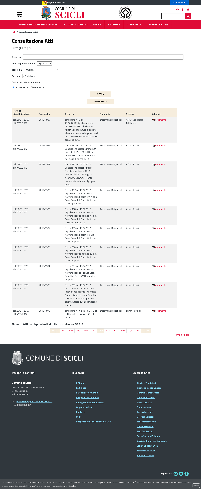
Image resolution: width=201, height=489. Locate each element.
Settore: (16, 76)
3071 (108, 330)
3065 (63, 330)
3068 (86, 330)
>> (148, 330)
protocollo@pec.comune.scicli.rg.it (34, 401)
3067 (78, 330)
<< (53, 330)
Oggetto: (16, 57)
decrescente (21, 87)
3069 (93, 330)
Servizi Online (180, 2)
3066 (71, 330)
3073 (123, 330)
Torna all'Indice (181, 334)
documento (160, 119)
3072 (115, 330)
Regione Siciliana (56, 2)
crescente (38, 87)
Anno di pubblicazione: (23, 63)
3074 (130, 330)
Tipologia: (17, 69)
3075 (138, 330)
